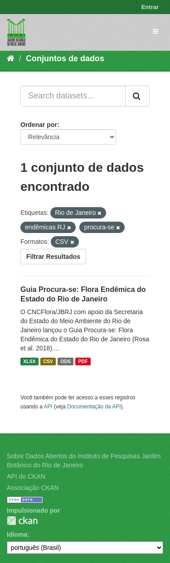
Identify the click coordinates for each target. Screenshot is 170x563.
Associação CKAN (32, 487)
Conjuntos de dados (65, 58)
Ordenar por (38, 124)
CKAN (22, 520)
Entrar (150, 7)
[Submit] (137, 96)
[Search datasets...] (73, 96)
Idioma (17, 534)
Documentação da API (94, 406)
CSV (48, 361)
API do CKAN (26, 476)
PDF (83, 361)
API (48, 406)
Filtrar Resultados (53, 256)
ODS (65, 361)
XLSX (29, 361)
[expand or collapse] (155, 31)
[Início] (11, 58)
